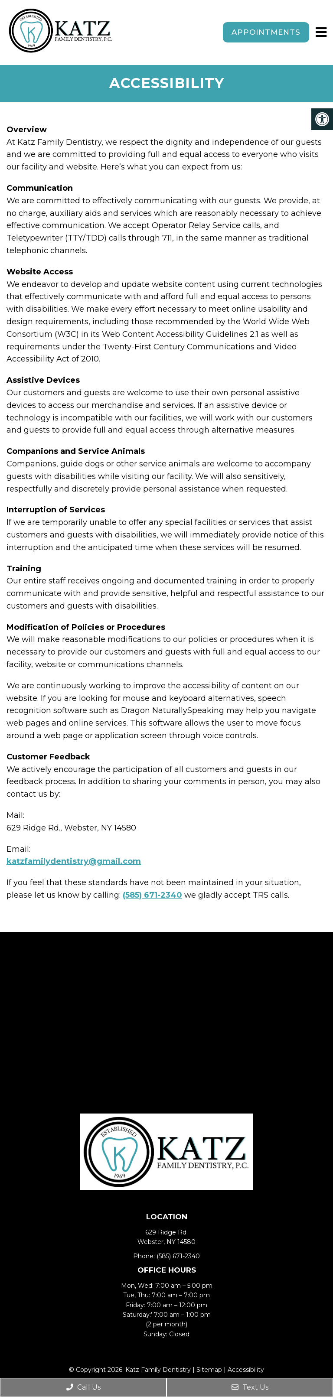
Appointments (266, 32)
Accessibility (246, 1370)
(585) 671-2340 (152, 895)
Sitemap (209, 1370)
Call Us (83, 1387)
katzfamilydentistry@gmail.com (74, 861)
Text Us (250, 1387)
